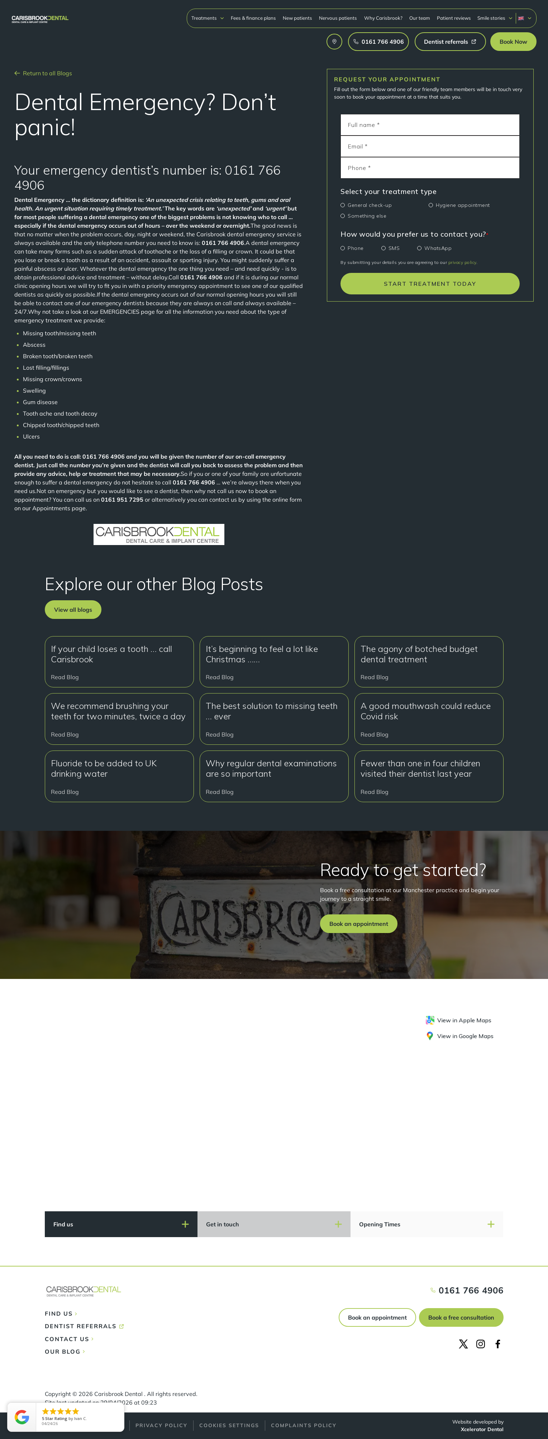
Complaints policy (304, 1425)
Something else (367, 215)
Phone (356, 248)
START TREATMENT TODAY (430, 283)
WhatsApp (438, 248)
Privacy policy (161, 1425)
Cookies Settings (229, 1425)
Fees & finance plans (253, 18)
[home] (40, 16)
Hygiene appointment (463, 205)
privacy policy (462, 262)
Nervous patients (338, 18)
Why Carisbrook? (383, 18)
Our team (419, 18)
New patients (297, 18)
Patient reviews (454, 18)
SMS (394, 248)
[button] (208, 18)
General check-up (370, 205)
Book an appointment (377, 1317)
